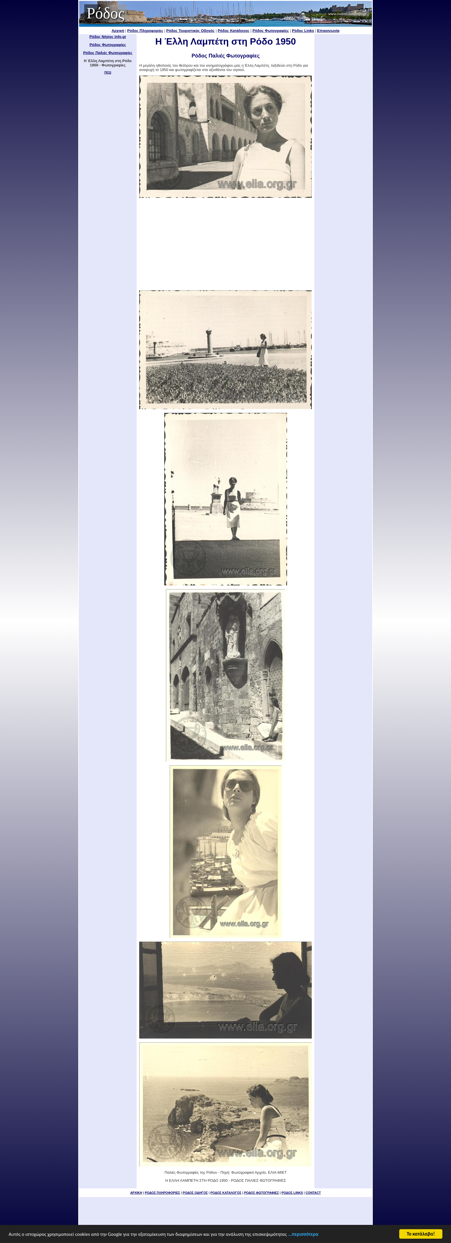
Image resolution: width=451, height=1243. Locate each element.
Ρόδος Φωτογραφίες (271, 30)
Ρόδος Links (303, 30)
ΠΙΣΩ (107, 72)
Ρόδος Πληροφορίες (145, 30)
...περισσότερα (303, 1234)
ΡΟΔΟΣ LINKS (292, 1192)
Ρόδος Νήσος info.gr (107, 37)
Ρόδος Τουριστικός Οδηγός (190, 30)
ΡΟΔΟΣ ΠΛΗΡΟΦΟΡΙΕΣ (162, 1192)
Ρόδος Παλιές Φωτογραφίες (107, 53)
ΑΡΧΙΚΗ (136, 1192)
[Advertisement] (225, 244)
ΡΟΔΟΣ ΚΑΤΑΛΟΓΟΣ (226, 1192)
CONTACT (313, 1192)
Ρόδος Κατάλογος (233, 30)
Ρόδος (105, 13)
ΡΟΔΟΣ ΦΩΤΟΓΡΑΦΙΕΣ (261, 1192)
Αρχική (118, 30)
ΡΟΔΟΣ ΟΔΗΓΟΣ (195, 1192)
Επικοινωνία (328, 30)
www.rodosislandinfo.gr (347, 14)
